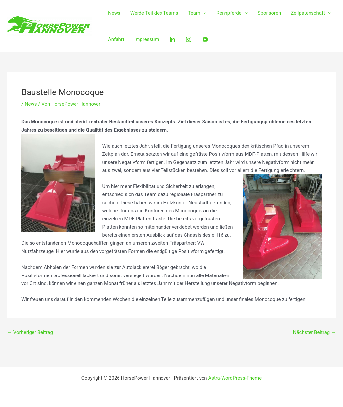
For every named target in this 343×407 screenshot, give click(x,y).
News (114, 13)
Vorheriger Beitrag (30, 332)
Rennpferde (229, 13)
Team (194, 13)
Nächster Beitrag (314, 332)
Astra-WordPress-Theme (235, 378)
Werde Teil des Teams (154, 13)
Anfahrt (116, 39)
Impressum (146, 39)
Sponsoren (269, 13)
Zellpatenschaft (308, 13)
